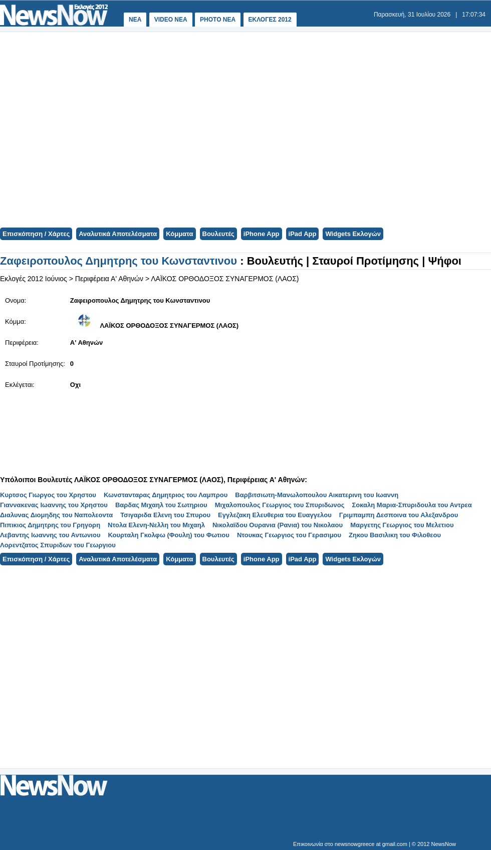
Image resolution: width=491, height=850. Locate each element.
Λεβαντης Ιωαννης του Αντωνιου (50, 535)
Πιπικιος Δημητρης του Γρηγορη (50, 525)
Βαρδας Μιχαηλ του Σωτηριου (161, 505)
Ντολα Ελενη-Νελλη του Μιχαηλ (156, 525)
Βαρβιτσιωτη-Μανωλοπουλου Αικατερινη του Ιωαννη (316, 495)
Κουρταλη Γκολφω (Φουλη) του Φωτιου (168, 535)
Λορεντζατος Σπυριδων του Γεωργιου (58, 545)
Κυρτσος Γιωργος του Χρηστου (48, 495)
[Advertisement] (157, 129)
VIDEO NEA (170, 19)
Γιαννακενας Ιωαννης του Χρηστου (54, 505)
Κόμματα (179, 234)
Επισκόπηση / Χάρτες (36, 234)
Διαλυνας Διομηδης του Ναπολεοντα (56, 515)
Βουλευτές (218, 234)
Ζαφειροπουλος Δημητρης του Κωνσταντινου (120, 261)
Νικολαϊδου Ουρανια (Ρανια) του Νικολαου (277, 525)
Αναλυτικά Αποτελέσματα (118, 234)
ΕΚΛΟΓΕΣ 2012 (270, 19)
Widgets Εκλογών (352, 234)
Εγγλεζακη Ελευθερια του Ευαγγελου (275, 515)
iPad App (303, 234)
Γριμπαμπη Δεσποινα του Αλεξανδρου (398, 515)
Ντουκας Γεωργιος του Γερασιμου (289, 535)
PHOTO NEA (217, 19)
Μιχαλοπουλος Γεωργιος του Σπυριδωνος (280, 505)
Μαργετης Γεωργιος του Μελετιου (401, 525)
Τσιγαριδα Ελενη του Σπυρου (165, 515)
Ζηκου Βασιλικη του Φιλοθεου (395, 535)
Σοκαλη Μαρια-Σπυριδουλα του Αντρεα (412, 505)
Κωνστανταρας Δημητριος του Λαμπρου (165, 495)
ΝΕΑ (135, 19)
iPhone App (261, 234)
